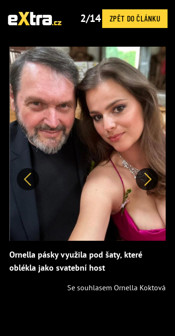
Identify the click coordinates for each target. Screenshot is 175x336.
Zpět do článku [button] (135, 18)
